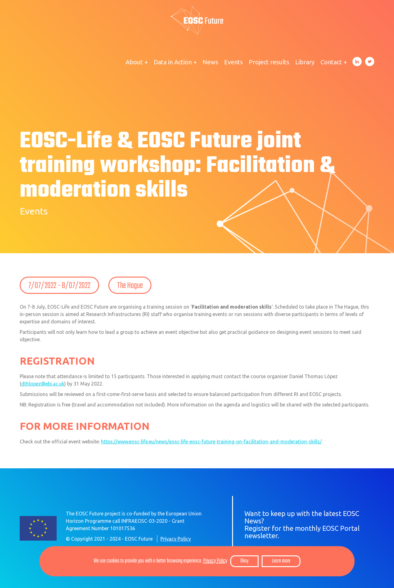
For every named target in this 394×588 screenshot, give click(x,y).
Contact (331, 62)
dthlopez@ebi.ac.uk (42, 383)
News (210, 62)
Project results (269, 62)
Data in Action (173, 62)
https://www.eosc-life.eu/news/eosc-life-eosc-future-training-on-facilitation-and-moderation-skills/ (211, 441)
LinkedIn (357, 61)
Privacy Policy (175, 539)
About (134, 62)
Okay (244, 561)
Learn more (281, 561)
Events (233, 62)
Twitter (369, 61)
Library (305, 62)
